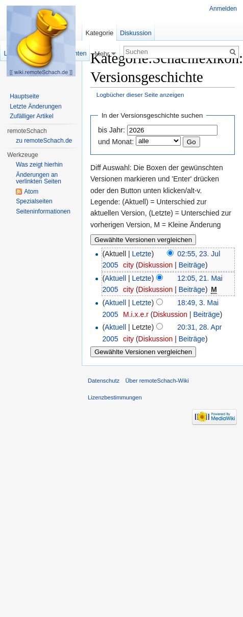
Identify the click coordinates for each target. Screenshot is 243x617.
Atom (31, 191)
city (128, 265)
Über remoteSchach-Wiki (156, 381)
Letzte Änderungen (35, 106)
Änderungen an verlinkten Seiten (38, 178)
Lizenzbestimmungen (115, 397)
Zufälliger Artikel (31, 116)
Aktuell (115, 278)
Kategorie (99, 33)
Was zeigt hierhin (39, 164)
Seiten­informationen (43, 211)
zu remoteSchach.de (44, 140)
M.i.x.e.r (136, 314)
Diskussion (155, 265)
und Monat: (116, 142)
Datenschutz (103, 381)
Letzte (142, 254)
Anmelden (223, 8)
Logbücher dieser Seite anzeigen (140, 94)
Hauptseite (24, 96)
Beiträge (192, 265)
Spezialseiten (34, 201)
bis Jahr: (111, 130)
